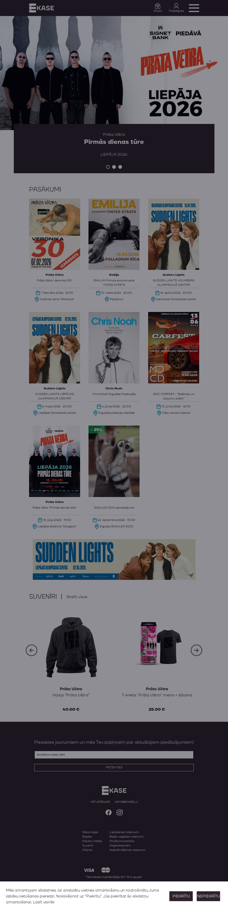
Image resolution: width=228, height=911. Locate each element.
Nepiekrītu (208, 896)
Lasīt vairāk (43, 902)
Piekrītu (181, 896)
